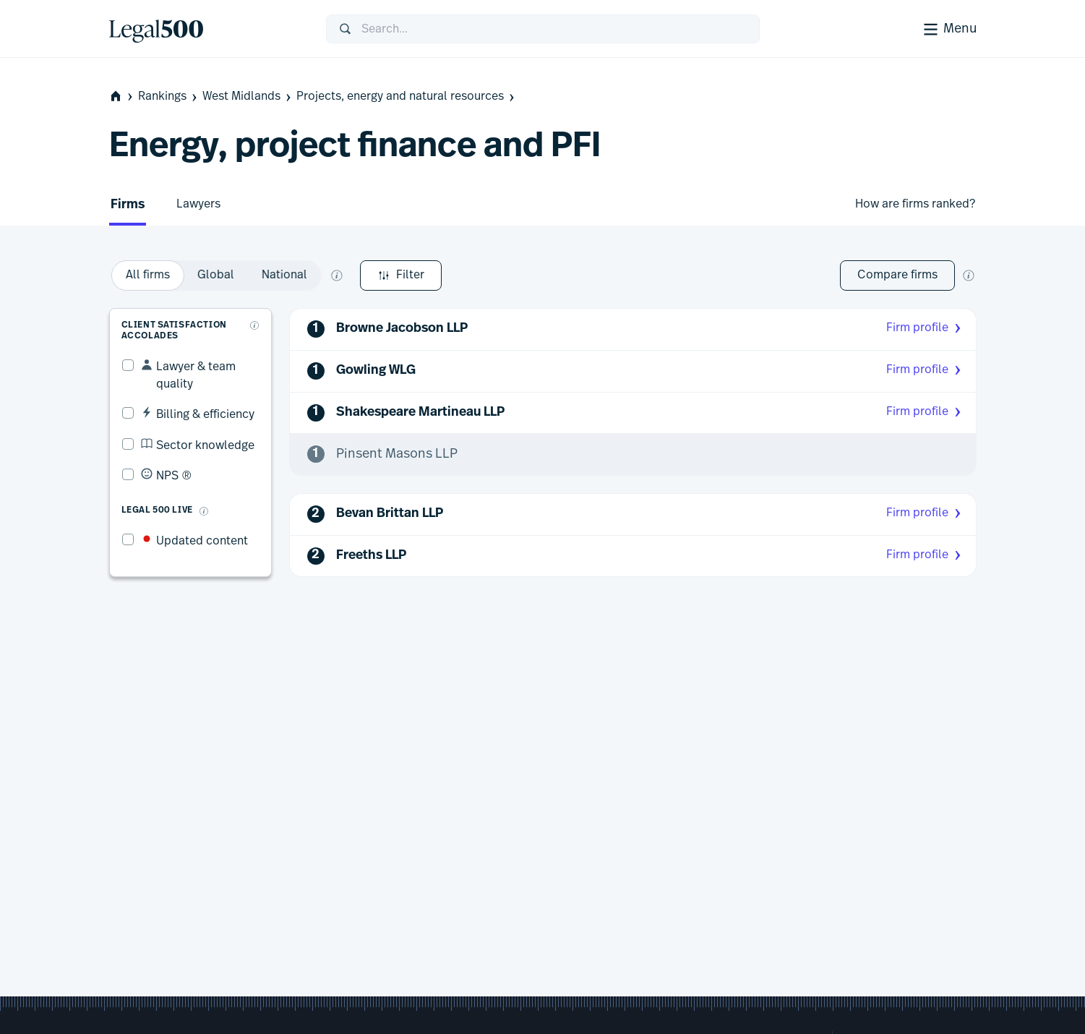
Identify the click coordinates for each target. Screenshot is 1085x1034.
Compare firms (897, 275)
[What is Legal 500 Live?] (191, 482)
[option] (326, 275)
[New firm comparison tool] (969, 275)
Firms (128, 205)
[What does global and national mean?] (515, 275)
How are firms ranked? (915, 204)
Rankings (169, 96)
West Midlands (247, 96)
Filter (149, 275)
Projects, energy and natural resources (406, 96)
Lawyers (198, 204)
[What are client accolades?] (257, 313)
